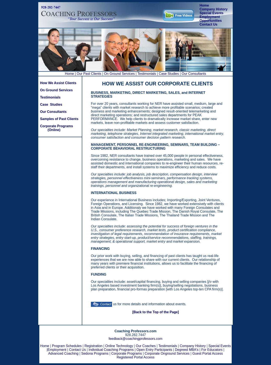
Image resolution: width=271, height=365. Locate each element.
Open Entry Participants (154, 349)
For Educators (211, 349)
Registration (93, 346)
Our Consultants (193, 73)
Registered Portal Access (136, 357)
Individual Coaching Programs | (112, 349)
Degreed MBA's (187, 349)
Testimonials (147, 73)
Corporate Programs (126, 353)
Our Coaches (146, 346)
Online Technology (119, 346)
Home (204, 5)
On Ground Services (119, 73)
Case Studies (169, 73)
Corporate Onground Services (167, 353)
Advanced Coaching (63, 353)
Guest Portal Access (207, 353)
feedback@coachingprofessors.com (136, 338)
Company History (213, 9)
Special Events (211, 13)
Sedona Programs (94, 353)
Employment (57, 349)
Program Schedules (67, 346)
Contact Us (208, 24)
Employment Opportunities (211, 18)
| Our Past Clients (88, 73)
